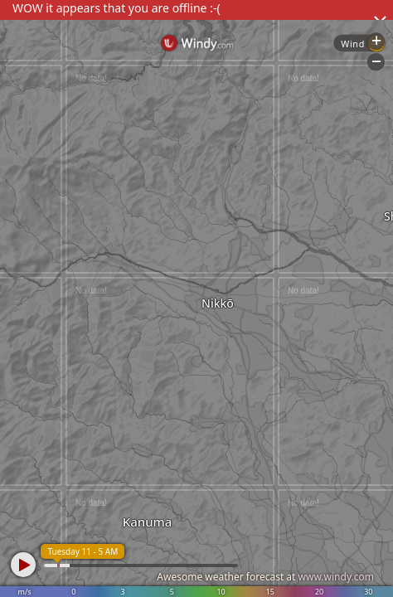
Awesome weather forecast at (265, 577)
